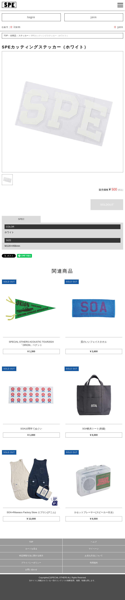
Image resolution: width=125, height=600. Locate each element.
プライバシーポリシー (31, 563)
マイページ (94, 549)
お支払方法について (94, 556)
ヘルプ (94, 542)
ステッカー (23, 35)
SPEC (21, 219)
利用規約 (94, 563)
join (94, 17)
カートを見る (31, 549)
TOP (6, 35)
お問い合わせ (31, 569)
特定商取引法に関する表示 (31, 556)
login (31, 17)
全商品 (13, 35)
